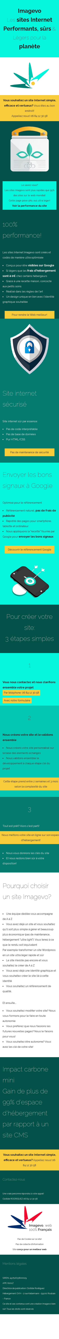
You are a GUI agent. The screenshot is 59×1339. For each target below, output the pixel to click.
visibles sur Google (41, 265)
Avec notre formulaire (17, 700)
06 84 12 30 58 (39, 116)
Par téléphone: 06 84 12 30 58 (21, 692)
